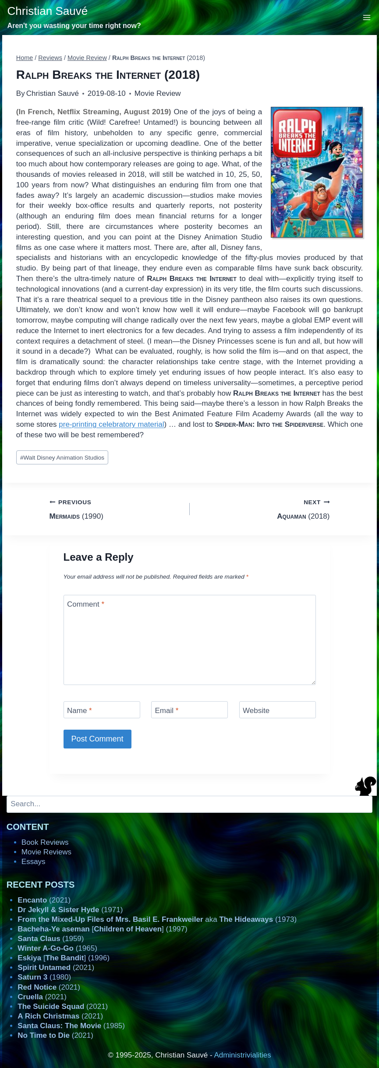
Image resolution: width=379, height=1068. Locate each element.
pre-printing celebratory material (111, 424)
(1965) (57, 948)
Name (79, 710)
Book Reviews (45, 842)
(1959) (51, 938)
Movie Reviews (46, 852)
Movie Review (158, 93)
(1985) (71, 1026)
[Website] (277, 709)
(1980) (44, 977)
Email (167, 710)
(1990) (116, 508)
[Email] (189, 709)
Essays (33, 861)
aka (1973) (157, 919)
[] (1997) (102, 929)
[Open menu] (367, 17)
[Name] (102, 709)
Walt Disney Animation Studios (62, 457)
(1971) (70, 910)
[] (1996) (64, 958)
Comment (85, 604)
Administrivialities (242, 1055)
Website (256, 710)
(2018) (263, 508)
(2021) (44, 900)
